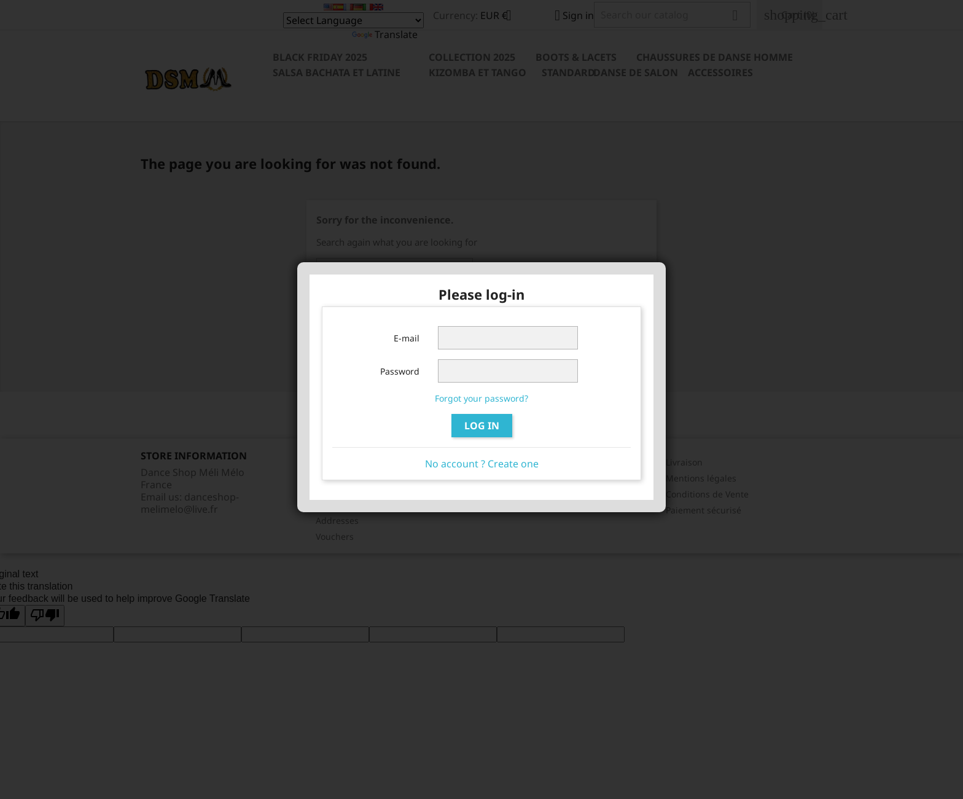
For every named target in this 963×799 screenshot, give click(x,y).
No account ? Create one (482, 463)
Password (399, 371)
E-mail (406, 338)
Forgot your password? (481, 398)
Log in (481, 425)
